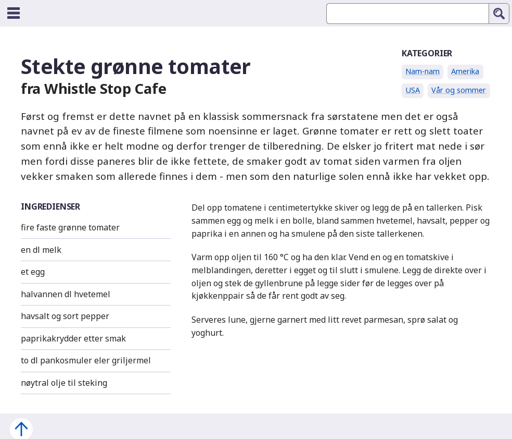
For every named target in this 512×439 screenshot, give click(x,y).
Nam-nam (422, 71)
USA (412, 90)
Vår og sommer (458, 90)
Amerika (465, 71)
